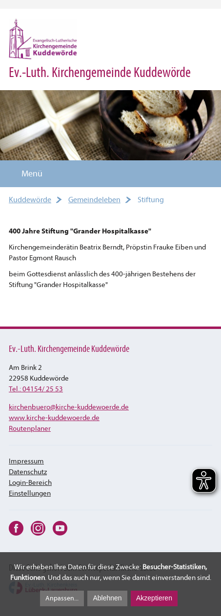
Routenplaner (30, 428)
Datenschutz (28, 472)
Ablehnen (107, 598)
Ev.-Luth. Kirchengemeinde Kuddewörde (100, 72)
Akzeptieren (154, 598)
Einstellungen (30, 493)
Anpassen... (62, 598)
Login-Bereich (30, 483)
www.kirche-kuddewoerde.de (54, 418)
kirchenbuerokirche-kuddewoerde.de (69, 407)
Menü (26, 174)
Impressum (26, 461)
